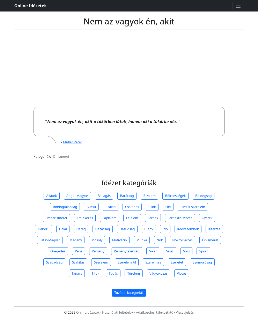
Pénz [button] (78, 251)
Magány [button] (75, 240)
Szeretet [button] (177, 262)
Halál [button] (63, 229)
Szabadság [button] (54, 262)
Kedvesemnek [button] (188, 229)
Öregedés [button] (57, 251)
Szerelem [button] (101, 262)
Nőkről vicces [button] (182, 240)
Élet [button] (168, 207)
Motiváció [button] (119, 240)
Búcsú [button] (91, 207)
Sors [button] (186, 251)
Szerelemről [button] (127, 262)
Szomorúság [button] (202, 262)
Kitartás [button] (214, 229)
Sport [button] (203, 251)
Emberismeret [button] (56, 218)
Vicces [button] (181, 273)
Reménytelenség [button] (127, 251)
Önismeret (61, 156)
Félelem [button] (132, 218)
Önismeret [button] (210, 240)
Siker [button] (153, 251)
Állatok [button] (51, 195)
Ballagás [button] (104, 195)
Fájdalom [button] (109, 218)
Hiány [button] (148, 229)
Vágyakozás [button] (158, 273)
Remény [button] (98, 251)
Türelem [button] (133, 273)
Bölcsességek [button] (175, 195)
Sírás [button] (170, 251)
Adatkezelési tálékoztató (154, 312)
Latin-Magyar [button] (50, 240)
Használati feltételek (117, 312)
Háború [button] (44, 229)
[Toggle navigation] (238, 6)
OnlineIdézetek (88, 312)
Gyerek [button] (207, 218)
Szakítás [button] (78, 262)
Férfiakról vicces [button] (180, 218)
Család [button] (110, 207)
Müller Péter (72, 142)
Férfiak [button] (153, 218)
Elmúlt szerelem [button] (192, 207)
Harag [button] (81, 229)
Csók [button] (152, 207)
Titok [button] (95, 273)
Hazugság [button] (127, 229)
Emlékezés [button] (85, 218)
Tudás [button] (113, 273)
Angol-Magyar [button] (77, 195)
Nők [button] (160, 240)
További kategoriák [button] (128, 292)
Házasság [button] (102, 229)
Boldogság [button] (203, 195)
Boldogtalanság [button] (65, 207)
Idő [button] (165, 229)
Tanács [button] (77, 273)
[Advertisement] (129, 68)
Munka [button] (142, 240)
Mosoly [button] (97, 240)
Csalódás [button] (132, 207)
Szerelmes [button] (153, 262)
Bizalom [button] (149, 195)
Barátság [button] (127, 195)
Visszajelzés (185, 312)
